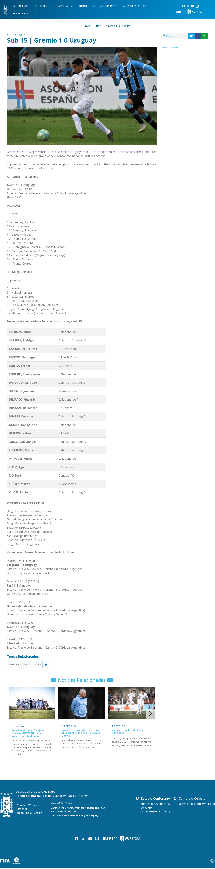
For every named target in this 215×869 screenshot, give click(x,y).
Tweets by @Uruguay (170, 47)
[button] (150, 715)
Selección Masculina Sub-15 (25, 664)
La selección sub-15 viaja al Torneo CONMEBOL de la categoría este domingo (28, 734)
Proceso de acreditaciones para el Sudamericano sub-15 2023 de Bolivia (81, 734)
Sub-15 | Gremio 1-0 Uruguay (113, 25)
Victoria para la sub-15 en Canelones (127, 732)
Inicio (87, 25)
